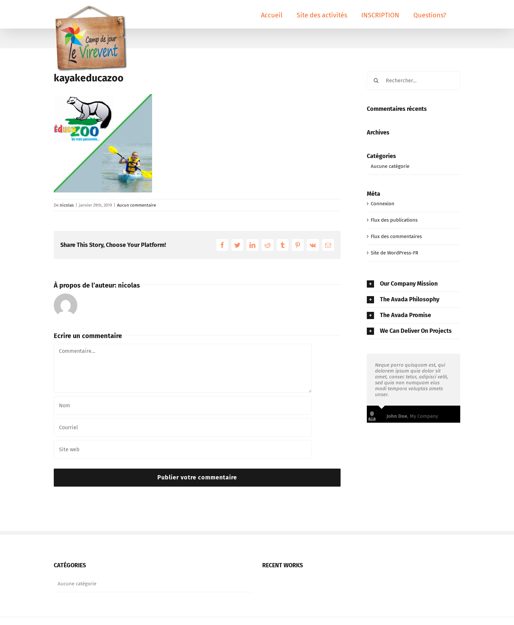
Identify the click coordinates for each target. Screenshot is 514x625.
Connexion (382, 204)
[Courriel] (183, 427)
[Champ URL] (183, 449)
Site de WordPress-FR (394, 253)
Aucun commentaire (136, 205)
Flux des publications (394, 220)
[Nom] (183, 405)
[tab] (413, 284)
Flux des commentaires (396, 236)
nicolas (67, 205)
